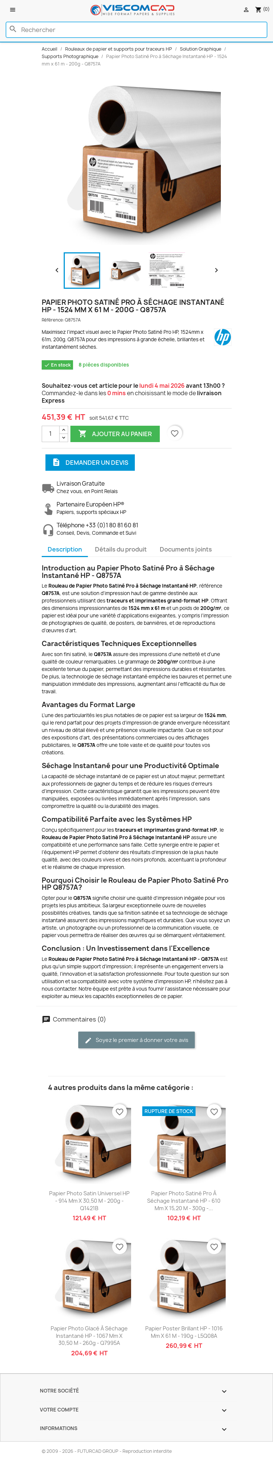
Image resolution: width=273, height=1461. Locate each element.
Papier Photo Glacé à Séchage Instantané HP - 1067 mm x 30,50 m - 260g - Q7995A (89, 1336)
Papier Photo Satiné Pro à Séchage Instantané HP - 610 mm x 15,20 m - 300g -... (183, 1201)
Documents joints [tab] (186, 549)
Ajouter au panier (115, 434)
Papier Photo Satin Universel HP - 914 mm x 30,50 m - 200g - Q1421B (89, 1201)
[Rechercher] (136, 30)
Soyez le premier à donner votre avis (136, 1040)
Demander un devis (90, 462)
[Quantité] (51, 434)
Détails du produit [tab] (121, 549)
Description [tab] (65, 549)
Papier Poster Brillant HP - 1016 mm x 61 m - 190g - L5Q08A (184, 1332)
